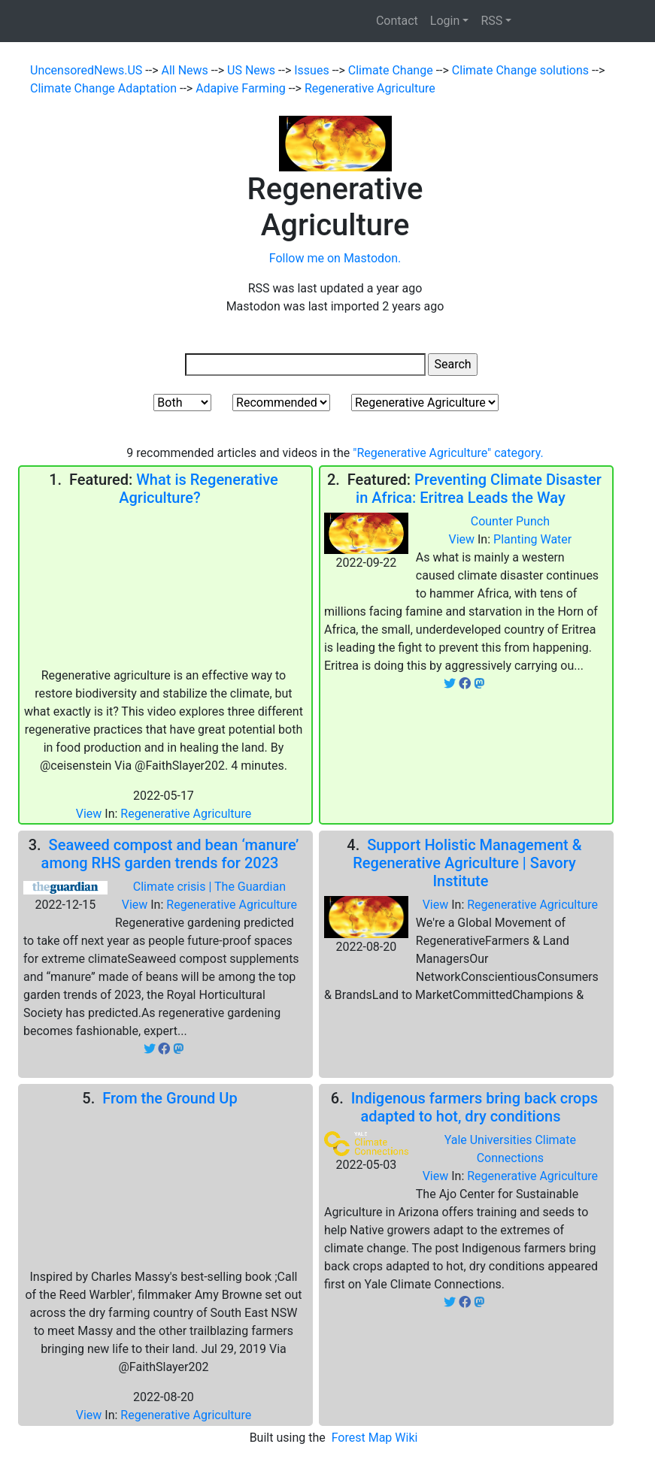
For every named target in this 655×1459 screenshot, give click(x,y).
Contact (397, 21)
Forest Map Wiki (376, 1437)
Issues (313, 70)
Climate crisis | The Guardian (209, 886)
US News (252, 70)
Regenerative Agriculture (370, 88)
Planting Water (532, 539)
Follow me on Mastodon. (335, 258)
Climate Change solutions (522, 70)
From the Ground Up (173, 1098)
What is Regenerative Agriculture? (198, 489)
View (90, 814)
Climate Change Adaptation (105, 88)
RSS (491, 21)
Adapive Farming (242, 88)
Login (444, 21)
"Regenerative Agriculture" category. (448, 453)
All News (186, 70)
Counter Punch (510, 521)
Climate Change (392, 70)
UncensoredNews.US (87, 70)
